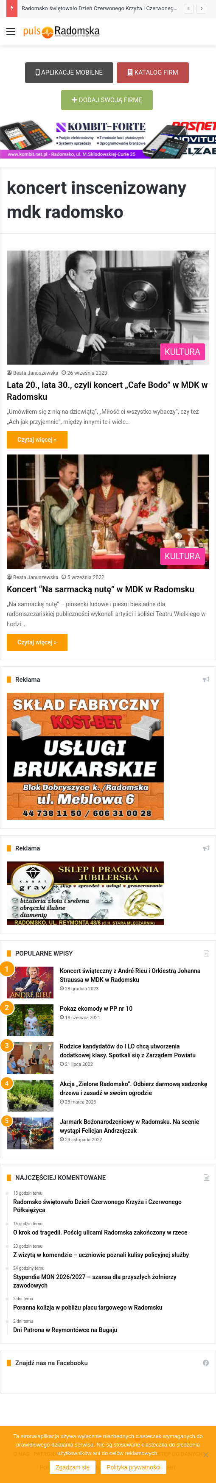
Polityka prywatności (133, 1467)
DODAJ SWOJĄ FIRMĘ (107, 100)
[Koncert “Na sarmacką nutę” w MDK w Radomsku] (108, 511)
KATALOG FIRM (152, 72)
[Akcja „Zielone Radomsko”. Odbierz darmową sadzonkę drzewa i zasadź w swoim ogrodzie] (30, 1096)
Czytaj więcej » (37, 439)
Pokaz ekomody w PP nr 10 (96, 1008)
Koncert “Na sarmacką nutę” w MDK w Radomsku (100, 589)
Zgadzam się (73, 1467)
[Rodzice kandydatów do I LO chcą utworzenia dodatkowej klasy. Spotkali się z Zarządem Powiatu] (30, 1058)
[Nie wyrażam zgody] (205, 1454)
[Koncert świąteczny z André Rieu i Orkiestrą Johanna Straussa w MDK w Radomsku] (30, 982)
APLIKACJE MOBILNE (69, 72)
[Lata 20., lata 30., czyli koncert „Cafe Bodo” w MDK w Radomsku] (108, 308)
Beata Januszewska (35, 373)
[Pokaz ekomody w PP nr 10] (30, 1020)
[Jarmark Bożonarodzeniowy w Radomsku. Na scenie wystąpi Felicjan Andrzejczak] (30, 1133)
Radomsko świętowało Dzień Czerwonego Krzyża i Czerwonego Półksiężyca (115, 8)
